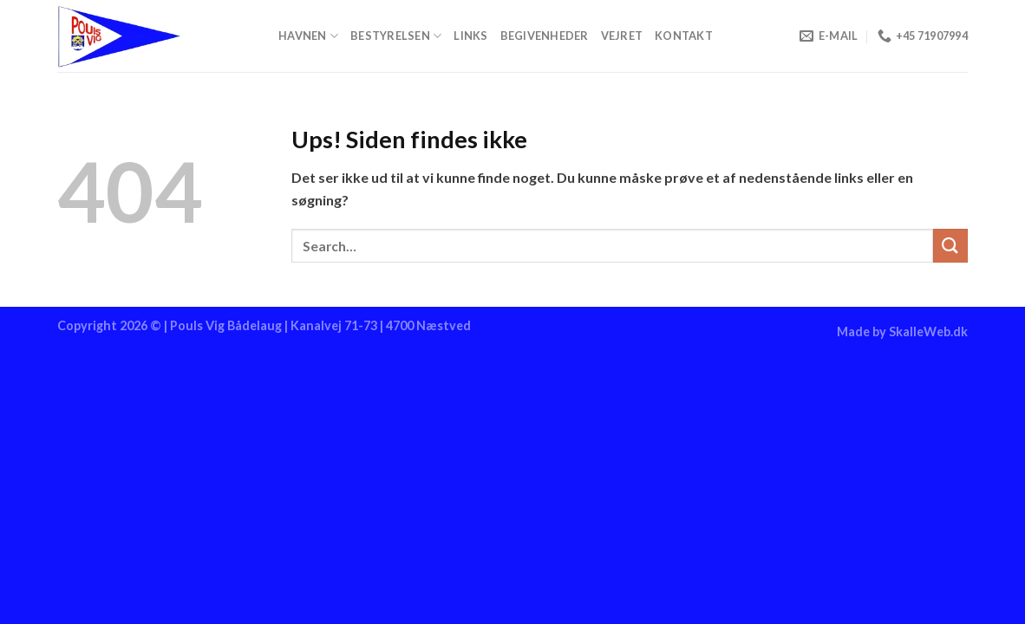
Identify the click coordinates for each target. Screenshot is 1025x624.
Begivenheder (544, 35)
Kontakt (684, 35)
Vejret (622, 35)
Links (470, 35)
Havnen (308, 36)
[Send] (950, 246)
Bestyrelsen (395, 36)
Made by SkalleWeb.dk (902, 331)
